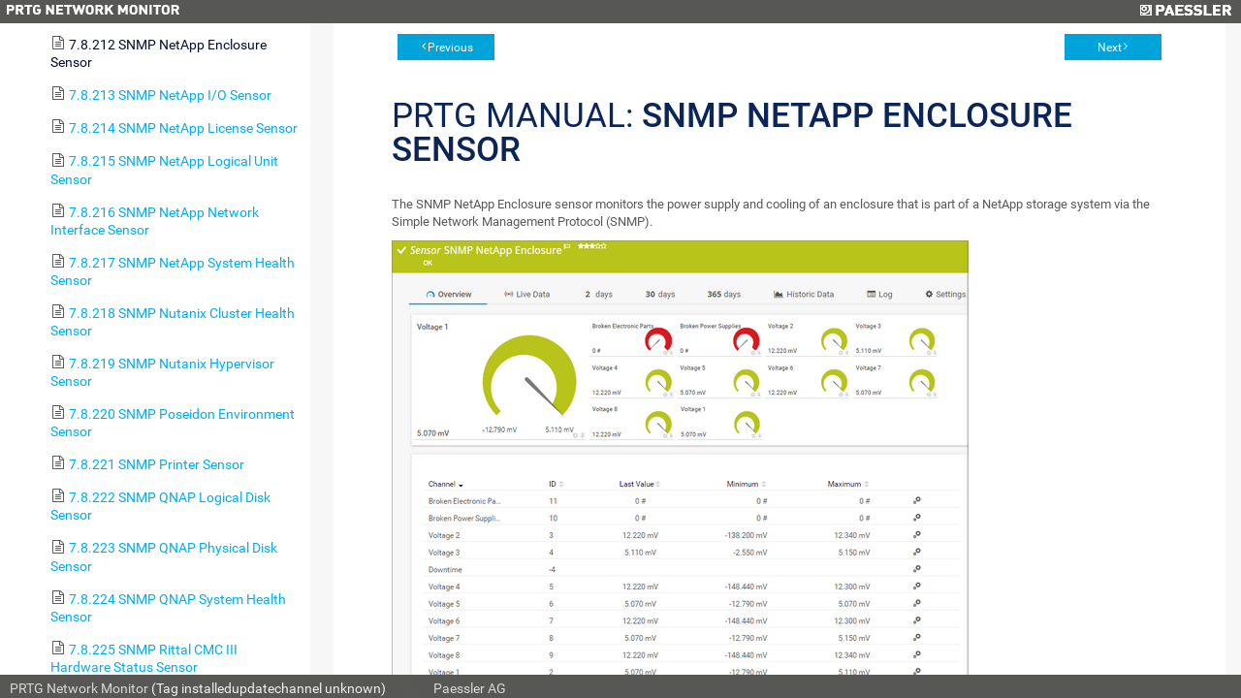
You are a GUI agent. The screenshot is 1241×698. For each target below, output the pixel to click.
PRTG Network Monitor (79, 688)
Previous (450, 47)
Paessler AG (469, 688)
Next (1110, 47)
